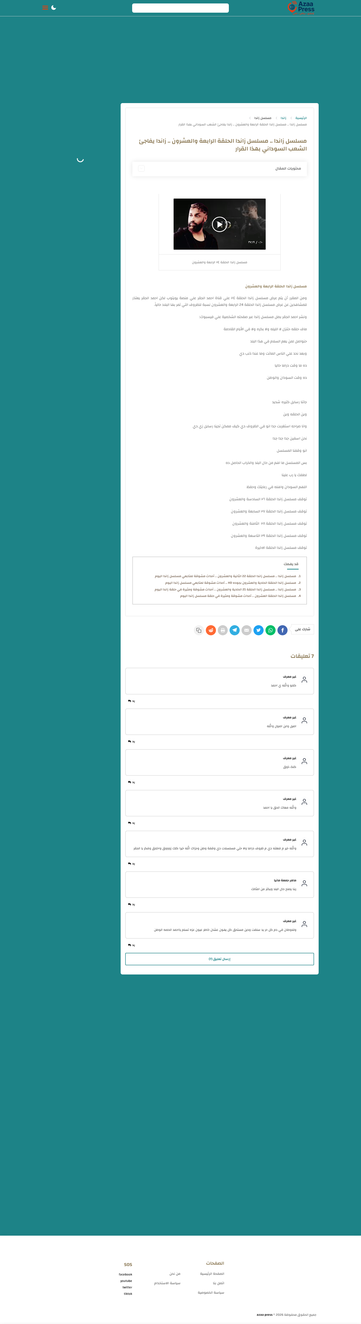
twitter (127, 1289)
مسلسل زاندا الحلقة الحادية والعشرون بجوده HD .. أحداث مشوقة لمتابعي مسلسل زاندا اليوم (230, 583)
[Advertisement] (180, 61)
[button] (53, 8)
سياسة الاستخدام (167, 1284)
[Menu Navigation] (45, 8)
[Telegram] (229, 632)
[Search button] (138, 8)
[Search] (180, 8)
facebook (125, 1276)
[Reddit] (202, 632)
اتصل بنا (218, 1284)
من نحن (174, 1275)
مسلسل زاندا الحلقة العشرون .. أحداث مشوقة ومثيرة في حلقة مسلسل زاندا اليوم (238, 596)
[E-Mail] (242, 632)
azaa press (265, 1316)
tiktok (128, 1295)
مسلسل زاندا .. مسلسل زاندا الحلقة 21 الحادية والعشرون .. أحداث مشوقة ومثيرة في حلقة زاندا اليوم (225, 590)
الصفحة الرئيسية (212, 1275)
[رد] (132, 702)
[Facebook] (282, 632)
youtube (126, 1282)
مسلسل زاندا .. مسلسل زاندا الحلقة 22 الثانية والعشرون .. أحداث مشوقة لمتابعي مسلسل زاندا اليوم (225, 576)
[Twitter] (255, 632)
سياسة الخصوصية (211, 1294)
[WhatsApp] (269, 632)
